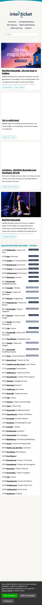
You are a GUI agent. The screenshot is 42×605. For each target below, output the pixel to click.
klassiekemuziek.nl (26, 22)
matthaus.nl (12, 25)
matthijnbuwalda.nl (9, 237)
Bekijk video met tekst (10, 187)
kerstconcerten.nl (27, 25)
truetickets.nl (16, 28)
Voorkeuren (8, 601)
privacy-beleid (7, 591)
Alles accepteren (9, 596)
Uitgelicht (12, 22)
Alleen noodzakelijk (27, 596)
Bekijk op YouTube (9, 137)
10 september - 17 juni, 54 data (13, 87)
